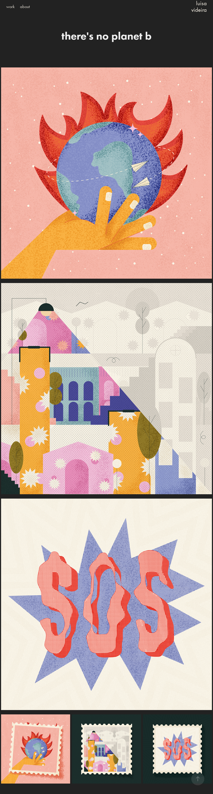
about (25, 6)
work (10, 6)
